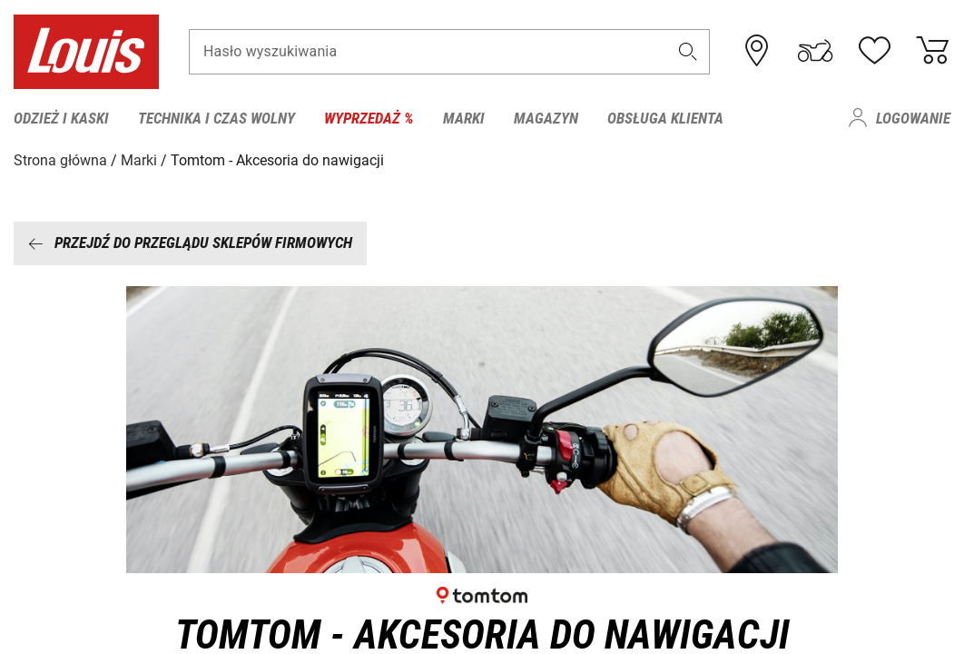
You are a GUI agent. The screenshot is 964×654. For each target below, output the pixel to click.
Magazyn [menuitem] (546, 118)
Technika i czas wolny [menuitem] (216, 118)
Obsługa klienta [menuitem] (665, 118)
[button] (687, 51)
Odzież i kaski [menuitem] (61, 118)
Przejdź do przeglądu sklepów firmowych (190, 242)
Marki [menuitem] (464, 118)
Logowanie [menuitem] (913, 118)
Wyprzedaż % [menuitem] (369, 118)
